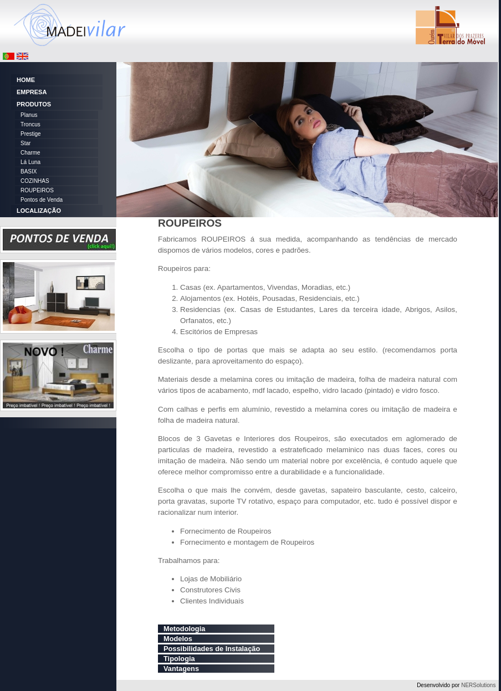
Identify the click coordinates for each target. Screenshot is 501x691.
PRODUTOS (34, 104)
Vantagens (181, 668)
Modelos (177, 638)
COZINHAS (35, 181)
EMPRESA (32, 92)
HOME (26, 79)
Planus (29, 115)
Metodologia (184, 629)
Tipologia (179, 658)
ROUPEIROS (37, 190)
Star (25, 143)
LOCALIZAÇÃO (39, 210)
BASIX (29, 171)
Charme (30, 153)
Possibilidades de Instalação (211, 648)
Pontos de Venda (42, 200)
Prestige (31, 134)
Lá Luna (30, 162)
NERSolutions (478, 685)
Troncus (30, 124)
